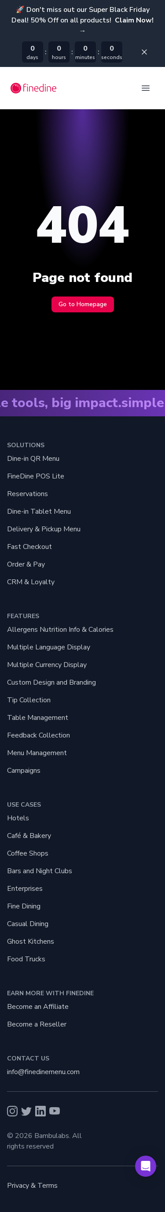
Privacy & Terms (32, 1185)
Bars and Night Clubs (39, 871)
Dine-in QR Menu (33, 458)
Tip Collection (29, 700)
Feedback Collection (38, 735)
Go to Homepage (83, 304)
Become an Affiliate (38, 1007)
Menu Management (37, 753)
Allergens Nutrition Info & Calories (60, 629)
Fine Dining (23, 906)
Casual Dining (27, 924)
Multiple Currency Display (47, 665)
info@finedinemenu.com (43, 1072)
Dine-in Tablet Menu (39, 511)
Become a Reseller (36, 1024)
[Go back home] (34, 88)
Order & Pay (26, 564)
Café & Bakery (29, 836)
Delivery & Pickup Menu (44, 529)
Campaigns (23, 770)
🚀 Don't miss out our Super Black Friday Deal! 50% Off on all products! (82, 20)
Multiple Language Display (48, 647)
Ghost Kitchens (30, 941)
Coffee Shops (27, 853)
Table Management (37, 718)
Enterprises (25, 888)
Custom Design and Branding (51, 682)
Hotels (18, 818)
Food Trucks (26, 959)
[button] (145, 1166)
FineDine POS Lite (35, 476)
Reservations (27, 494)
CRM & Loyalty (31, 582)
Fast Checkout (29, 547)
